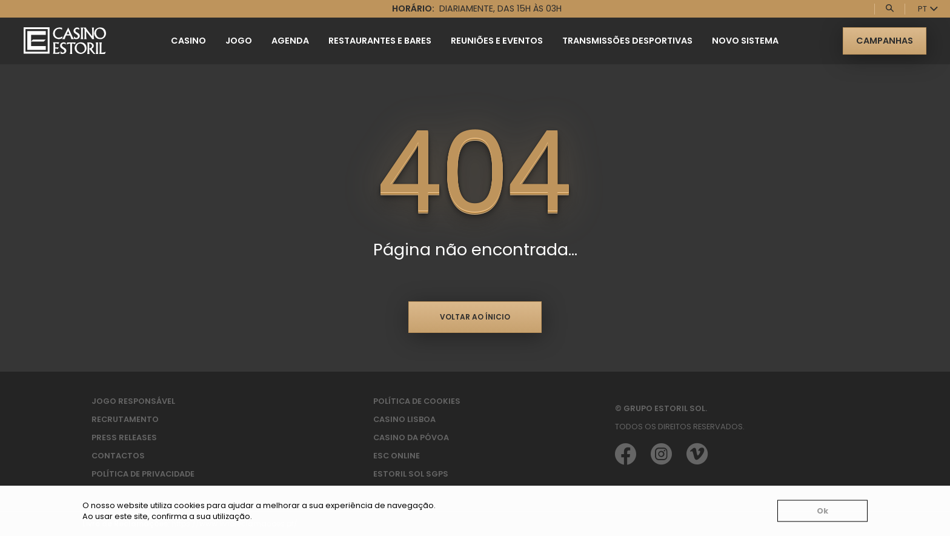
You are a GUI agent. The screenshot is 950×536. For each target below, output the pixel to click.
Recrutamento (125, 419)
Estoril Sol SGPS (410, 474)
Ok (822, 511)
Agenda (290, 41)
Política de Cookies (416, 401)
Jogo (238, 41)
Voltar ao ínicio (475, 317)
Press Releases (124, 437)
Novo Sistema (745, 41)
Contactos (118, 456)
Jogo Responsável (133, 401)
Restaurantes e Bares (379, 41)
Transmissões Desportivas (627, 41)
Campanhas (884, 41)
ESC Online (396, 456)
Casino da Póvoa (411, 437)
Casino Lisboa (404, 419)
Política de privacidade (142, 474)
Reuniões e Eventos (497, 41)
